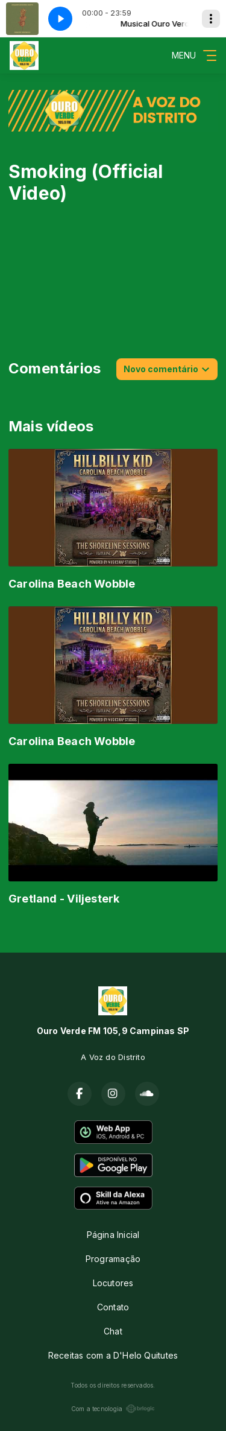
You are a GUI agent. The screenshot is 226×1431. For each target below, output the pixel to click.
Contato (113, 1307)
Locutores (113, 1283)
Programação (113, 1259)
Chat (113, 1331)
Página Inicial (113, 1235)
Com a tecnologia (113, 1408)
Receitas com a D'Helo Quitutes (113, 1355)
